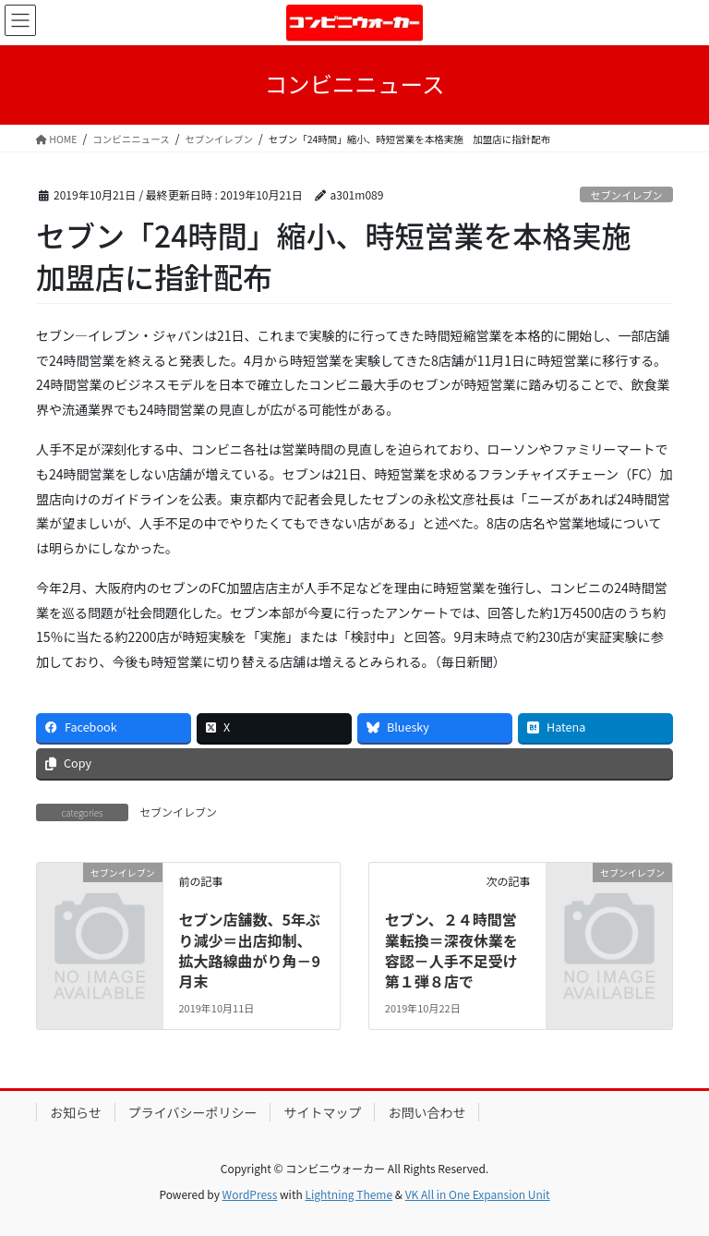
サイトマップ (322, 1112)
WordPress (250, 1194)
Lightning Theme (348, 1194)
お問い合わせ (426, 1112)
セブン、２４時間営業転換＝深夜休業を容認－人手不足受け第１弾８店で (451, 950)
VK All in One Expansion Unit (477, 1194)
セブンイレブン (626, 195)
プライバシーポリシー (193, 1112)
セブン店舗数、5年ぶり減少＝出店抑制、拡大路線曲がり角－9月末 (248, 950)
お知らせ (76, 1112)
